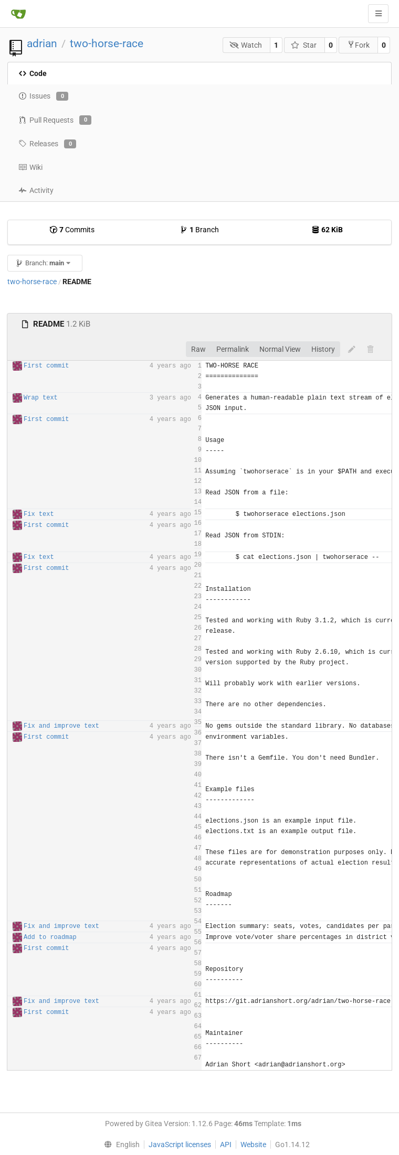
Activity (36, 190)
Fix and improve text (61, 726)
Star (304, 45)
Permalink (232, 349)
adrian (42, 43)
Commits (71, 229)
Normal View (280, 349)
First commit (46, 366)
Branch (199, 229)
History (323, 349)
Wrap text (41, 398)
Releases (47, 144)
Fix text (39, 514)
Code (32, 73)
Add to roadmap (50, 937)
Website (253, 1144)
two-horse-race (106, 43)
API (226, 1144)
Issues (43, 96)
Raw (198, 349)
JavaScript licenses (180, 1144)
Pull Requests (54, 120)
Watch (245, 45)
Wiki (30, 167)
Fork (358, 44)
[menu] (119, 1144)
